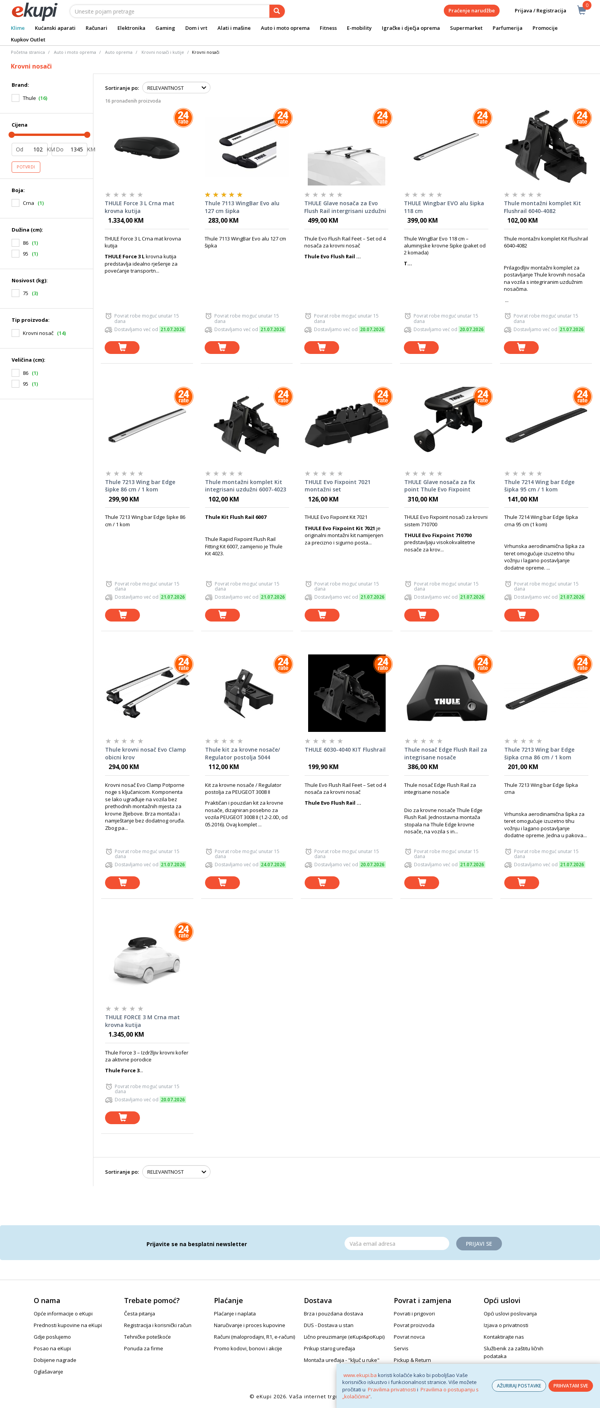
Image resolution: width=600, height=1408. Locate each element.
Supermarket (466, 27)
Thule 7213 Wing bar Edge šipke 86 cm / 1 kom (140, 485)
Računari (96, 27)
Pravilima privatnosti (392, 1389)
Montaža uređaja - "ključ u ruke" (341, 1359)
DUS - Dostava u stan (328, 1325)
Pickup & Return (412, 1359)
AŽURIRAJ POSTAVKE (519, 1385)
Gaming (165, 27)
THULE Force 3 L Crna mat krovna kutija (139, 207)
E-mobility (359, 27)
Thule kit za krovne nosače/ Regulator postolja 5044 (242, 753)
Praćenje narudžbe (471, 10)
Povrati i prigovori (414, 1313)
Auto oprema (119, 52)
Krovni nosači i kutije (162, 52)
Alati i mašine (234, 27)
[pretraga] (277, 11)
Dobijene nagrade (55, 1359)
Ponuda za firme (143, 1348)
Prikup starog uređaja (329, 1348)
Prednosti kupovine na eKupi (68, 1325)
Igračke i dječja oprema (411, 27)
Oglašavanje (48, 1371)
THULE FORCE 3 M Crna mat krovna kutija (142, 1021)
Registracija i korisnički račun (157, 1325)
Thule (29, 97)
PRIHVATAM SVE (570, 1385)
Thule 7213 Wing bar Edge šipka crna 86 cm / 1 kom (539, 753)
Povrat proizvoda (414, 1325)
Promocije (545, 27)
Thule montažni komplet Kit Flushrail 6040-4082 (542, 207)
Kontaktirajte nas (504, 1336)
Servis (401, 1348)
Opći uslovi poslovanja (510, 1313)
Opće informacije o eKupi (63, 1313)
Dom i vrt (196, 27)
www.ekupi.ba (360, 1375)
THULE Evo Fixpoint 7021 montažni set (338, 485)
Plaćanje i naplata (235, 1313)
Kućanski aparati (55, 27)
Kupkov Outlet (28, 39)
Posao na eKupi (52, 1348)
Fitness (328, 27)
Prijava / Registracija (535, 10)
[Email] (397, 1243)
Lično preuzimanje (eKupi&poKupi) (344, 1336)
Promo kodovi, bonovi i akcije (248, 1348)
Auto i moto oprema (285, 27)
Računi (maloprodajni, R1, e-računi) (254, 1336)
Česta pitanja (139, 1313)
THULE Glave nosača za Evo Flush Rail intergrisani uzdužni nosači (345, 207)
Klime (18, 27)
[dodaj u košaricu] (122, 347)
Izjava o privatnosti (506, 1325)
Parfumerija (507, 27)
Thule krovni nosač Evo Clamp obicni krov (145, 753)
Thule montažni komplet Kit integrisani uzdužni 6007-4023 (245, 485)
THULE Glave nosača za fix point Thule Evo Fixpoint (439, 485)
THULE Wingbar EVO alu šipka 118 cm (444, 207)
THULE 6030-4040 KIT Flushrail (345, 749)
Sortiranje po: (122, 87)
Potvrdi (26, 167)
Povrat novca (409, 1336)
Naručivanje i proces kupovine (249, 1325)
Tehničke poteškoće (147, 1336)
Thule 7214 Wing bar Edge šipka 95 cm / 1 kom (539, 485)
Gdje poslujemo (52, 1336)
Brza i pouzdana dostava (333, 1313)
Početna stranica (28, 52)
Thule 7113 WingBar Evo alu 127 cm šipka (242, 207)
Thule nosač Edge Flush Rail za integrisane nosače (445, 753)
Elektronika (131, 27)
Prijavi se (479, 1243)
